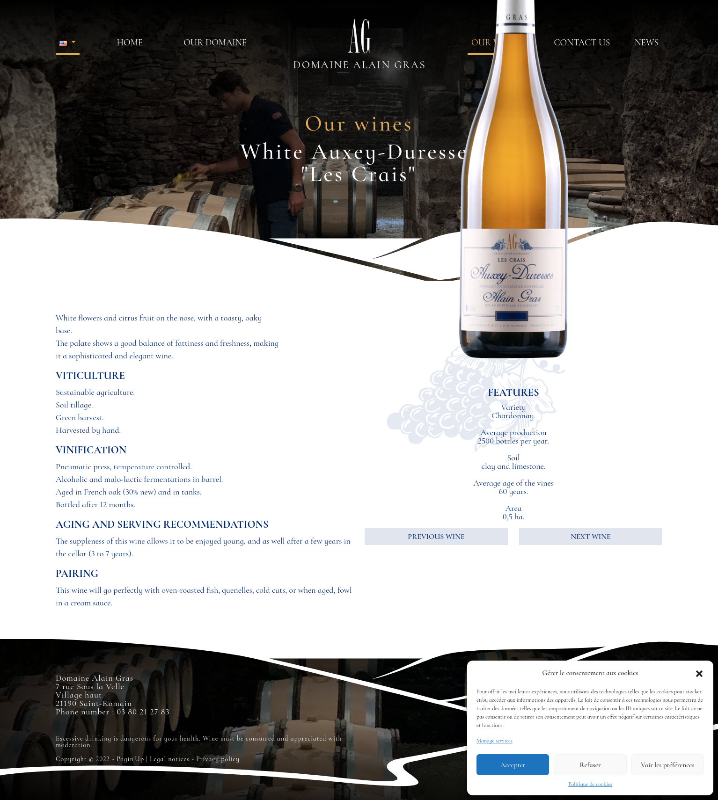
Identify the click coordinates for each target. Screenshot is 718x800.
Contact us (582, 42)
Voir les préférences (667, 765)
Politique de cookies (590, 784)
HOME (130, 42)
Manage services (494, 740)
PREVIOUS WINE (436, 536)
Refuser (590, 765)
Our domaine (215, 42)
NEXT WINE (590, 536)
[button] (699, 672)
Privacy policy (218, 759)
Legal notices (170, 759)
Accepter (512, 765)
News (647, 42)
